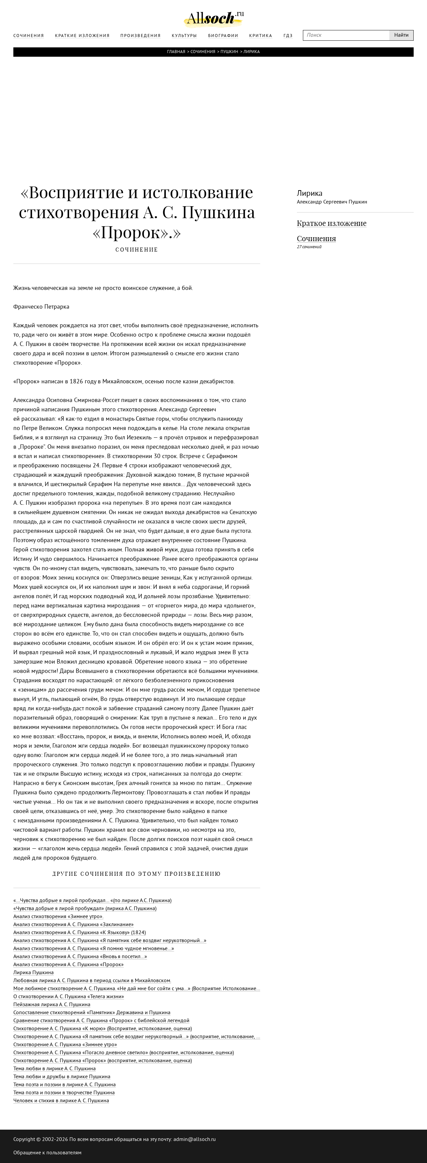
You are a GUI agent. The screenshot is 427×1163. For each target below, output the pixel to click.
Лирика (252, 52)
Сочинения (202, 52)
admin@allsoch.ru (194, 1139)
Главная (176, 52)
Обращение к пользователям (47, 1153)
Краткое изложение (332, 223)
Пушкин (229, 52)
